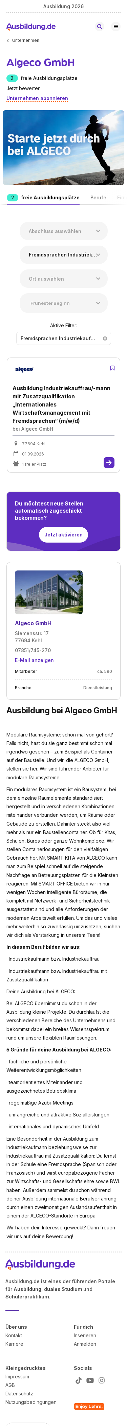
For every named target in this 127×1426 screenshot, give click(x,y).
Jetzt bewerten (23, 88)
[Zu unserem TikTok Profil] (77, 1380)
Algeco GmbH (33, 623)
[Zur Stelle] (109, 462)
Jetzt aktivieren (63, 534)
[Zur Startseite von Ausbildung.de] (31, 26)
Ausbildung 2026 (63, 6)
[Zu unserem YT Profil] (88, 1380)
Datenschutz (19, 1393)
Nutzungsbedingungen (31, 1402)
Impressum (17, 1376)
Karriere (14, 1343)
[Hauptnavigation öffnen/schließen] (116, 26)
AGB (10, 1385)
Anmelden (85, 1343)
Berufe (98, 197)
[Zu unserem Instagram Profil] (100, 1380)
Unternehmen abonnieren (37, 98)
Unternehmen (25, 40)
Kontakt (13, 1335)
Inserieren (85, 1335)
